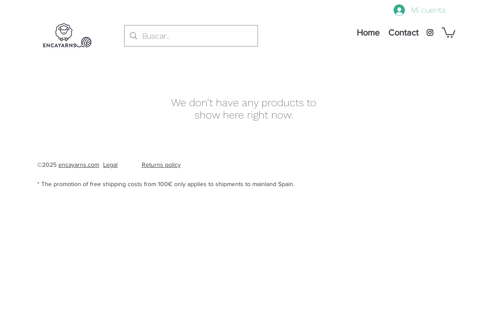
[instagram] (430, 32)
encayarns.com (78, 164)
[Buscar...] (190, 36)
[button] (448, 32)
